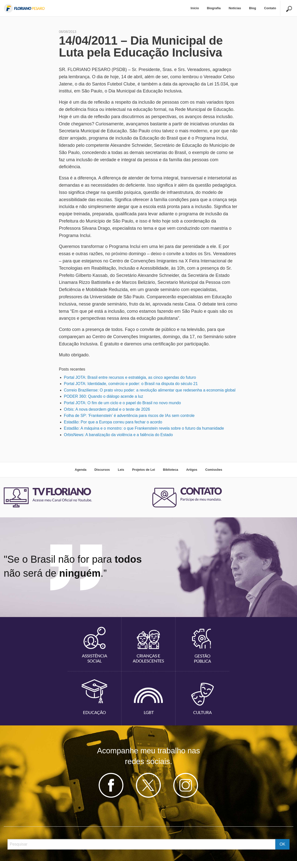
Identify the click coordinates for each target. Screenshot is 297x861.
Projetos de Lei (143, 469)
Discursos (102, 469)
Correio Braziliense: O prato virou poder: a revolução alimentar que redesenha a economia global (150, 390)
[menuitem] (195, 8)
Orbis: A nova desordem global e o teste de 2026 (107, 409)
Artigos (191, 469)
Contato (270, 8)
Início (195, 8)
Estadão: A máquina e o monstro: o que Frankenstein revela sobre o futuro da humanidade (144, 428)
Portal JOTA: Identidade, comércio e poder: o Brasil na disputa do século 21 (131, 384)
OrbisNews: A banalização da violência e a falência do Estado (118, 435)
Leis (121, 469)
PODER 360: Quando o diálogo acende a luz (103, 396)
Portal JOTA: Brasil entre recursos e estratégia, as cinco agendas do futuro (130, 377)
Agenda (80, 469)
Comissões (213, 469)
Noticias (235, 8)
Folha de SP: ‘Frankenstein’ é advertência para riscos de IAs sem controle (129, 415)
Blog (252, 8)
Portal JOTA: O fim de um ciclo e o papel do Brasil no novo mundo (122, 403)
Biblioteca (170, 469)
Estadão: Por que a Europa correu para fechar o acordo (113, 422)
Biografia (214, 8)
